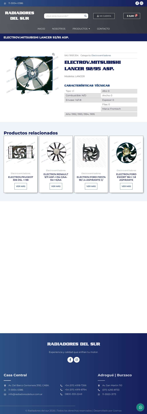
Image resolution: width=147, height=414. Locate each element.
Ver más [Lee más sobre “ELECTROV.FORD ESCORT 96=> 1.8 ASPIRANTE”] (126, 186)
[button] (53, 54)
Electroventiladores (101, 55)
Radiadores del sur (73, 344)
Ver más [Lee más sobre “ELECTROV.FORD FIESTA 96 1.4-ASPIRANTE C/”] (91, 186)
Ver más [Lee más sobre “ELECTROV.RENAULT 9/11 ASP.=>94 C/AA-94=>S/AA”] (56, 186)
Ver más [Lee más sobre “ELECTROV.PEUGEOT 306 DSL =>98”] (20, 186)
